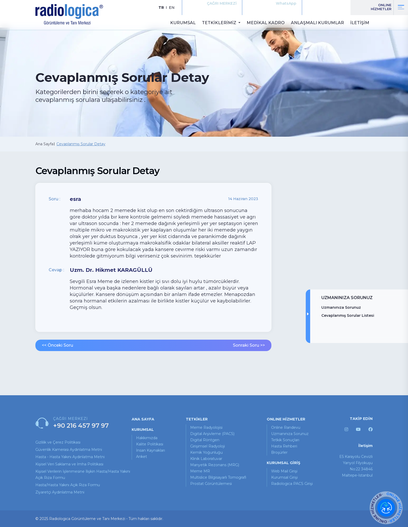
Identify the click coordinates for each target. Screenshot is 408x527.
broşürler (279, 452)
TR (161, 7)
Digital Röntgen (204, 440)
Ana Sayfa (44, 144)
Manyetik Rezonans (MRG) (214, 465)
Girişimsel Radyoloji (207, 446)
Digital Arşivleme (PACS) (212, 433)
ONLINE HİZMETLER (286, 419)
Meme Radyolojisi (206, 427)
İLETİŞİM (359, 22)
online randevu (285, 427)
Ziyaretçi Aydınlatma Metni (59, 492)
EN (172, 7)
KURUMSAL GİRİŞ (283, 462)
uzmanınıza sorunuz (290, 433)
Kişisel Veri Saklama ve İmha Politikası (69, 464)
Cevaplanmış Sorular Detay (80, 144)
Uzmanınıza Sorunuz (341, 307)
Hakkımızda (146, 438)
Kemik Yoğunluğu (206, 452)
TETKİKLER (197, 419)
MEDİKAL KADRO (266, 22)
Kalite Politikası (149, 444)
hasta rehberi (284, 446)
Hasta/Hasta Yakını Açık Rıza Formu (67, 485)
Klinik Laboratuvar (206, 458)
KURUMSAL (183, 22)
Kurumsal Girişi (284, 477)
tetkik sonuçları (285, 440)
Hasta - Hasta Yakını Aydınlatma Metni (70, 456)
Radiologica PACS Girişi (292, 483)
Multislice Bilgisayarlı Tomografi (218, 477)
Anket (141, 456)
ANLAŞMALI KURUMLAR (317, 22)
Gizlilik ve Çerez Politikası (57, 442)
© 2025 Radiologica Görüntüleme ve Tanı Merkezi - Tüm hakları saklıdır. (99, 518)
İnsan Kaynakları (150, 450)
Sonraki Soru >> (249, 345)
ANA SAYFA (143, 419)
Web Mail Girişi (284, 471)
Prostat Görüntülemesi (211, 483)
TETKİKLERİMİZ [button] (219, 22)
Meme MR (200, 471)
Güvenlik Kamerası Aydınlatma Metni (68, 449)
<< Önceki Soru (57, 345)
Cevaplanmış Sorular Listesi (347, 315)
